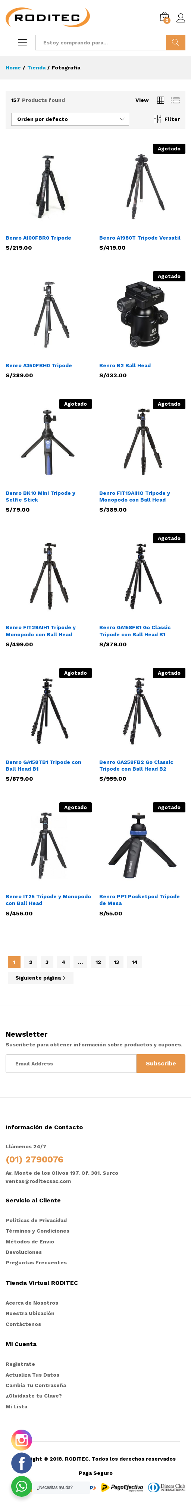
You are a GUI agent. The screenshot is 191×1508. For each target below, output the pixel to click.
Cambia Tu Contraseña (36, 1385)
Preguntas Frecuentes (36, 1262)
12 (98, 962)
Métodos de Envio (30, 1242)
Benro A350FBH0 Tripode (39, 365)
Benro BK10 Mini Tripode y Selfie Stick (40, 496)
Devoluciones (24, 1252)
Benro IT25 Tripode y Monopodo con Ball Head (48, 899)
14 (135, 962)
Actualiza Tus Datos (32, 1375)
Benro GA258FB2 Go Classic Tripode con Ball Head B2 (136, 765)
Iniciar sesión (180, 18)
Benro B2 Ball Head (125, 365)
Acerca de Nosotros (32, 1303)
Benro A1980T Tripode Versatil (140, 238)
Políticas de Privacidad (36, 1220)
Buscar (175, 42)
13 (116, 962)
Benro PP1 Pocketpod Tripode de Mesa (139, 899)
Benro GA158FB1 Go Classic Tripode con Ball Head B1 (134, 630)
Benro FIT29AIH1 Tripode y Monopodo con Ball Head (41, 630)
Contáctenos (23, 1324)
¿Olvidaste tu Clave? (34, 1396)
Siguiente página (40, 978)
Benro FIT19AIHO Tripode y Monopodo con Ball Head (134, 496)
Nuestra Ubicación (30, 1313)
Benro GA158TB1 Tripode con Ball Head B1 (43, 765)
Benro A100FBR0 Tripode (38, 238)
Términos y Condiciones (37, 1231)
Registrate (20, 1364)
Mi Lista (16, 1406)
